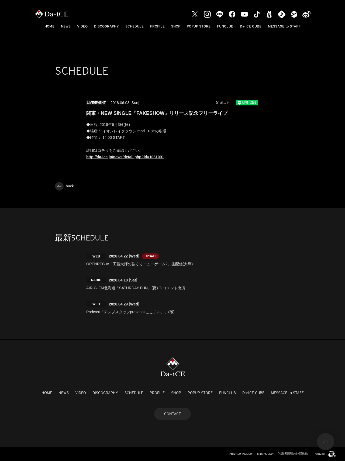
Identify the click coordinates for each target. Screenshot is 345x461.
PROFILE (157, 26)
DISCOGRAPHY (106, 26)
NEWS (66, 26)
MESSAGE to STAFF (284, 26)
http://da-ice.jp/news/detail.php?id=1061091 (125, 157)
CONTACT (172, 414)
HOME (49, 26)
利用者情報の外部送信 (293, 453)
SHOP (175, 26)
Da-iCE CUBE (250, 26)
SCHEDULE (134, 26)
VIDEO (82, 26)
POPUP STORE (199, 26)
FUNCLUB (225, 26)
